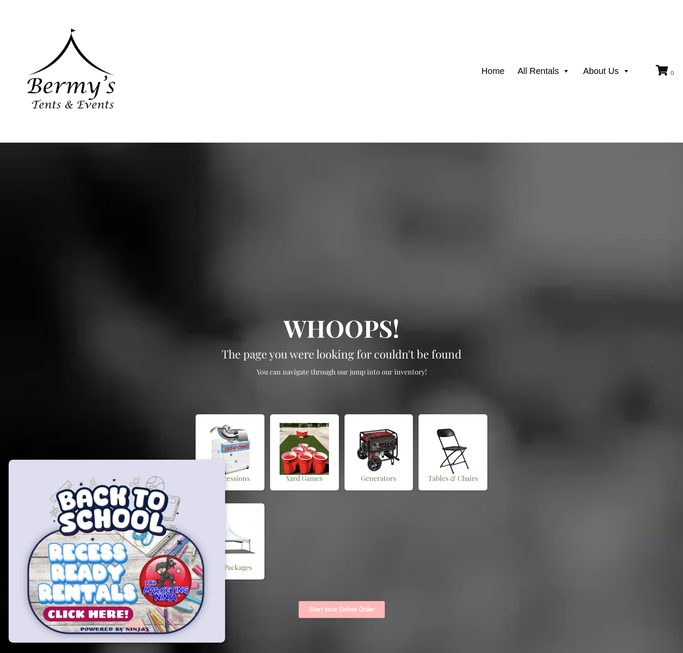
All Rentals (544, 71)
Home (492, 71)
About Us (606, 71)
